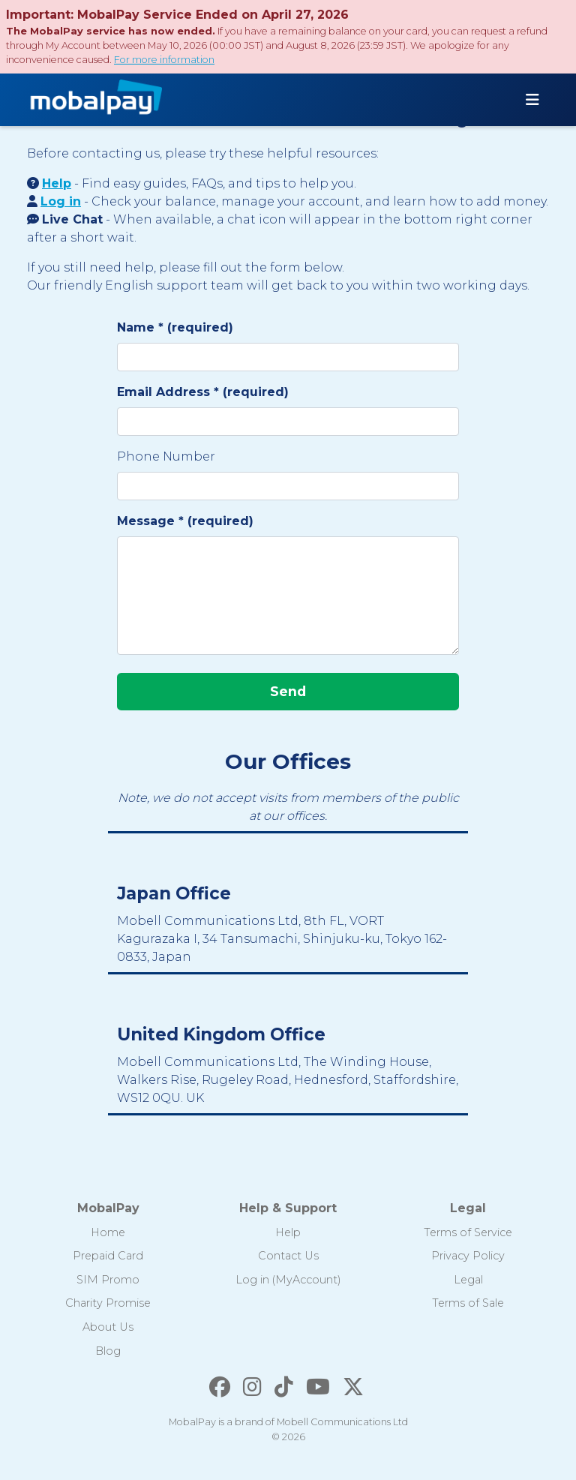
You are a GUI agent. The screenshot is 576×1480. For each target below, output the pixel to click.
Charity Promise (108, 1303)
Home (108, 1232)
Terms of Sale (468, 1303)
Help (56, 183)
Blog (108, 1351)
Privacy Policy (468, 1255)
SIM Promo (108, 1279)
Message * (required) (185, 521)
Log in (60, 201)
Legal (468, 1279)
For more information (164, 59)
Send (288, 691)
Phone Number (166, 456)
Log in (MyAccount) (288, 1279)
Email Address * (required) (203, 392)
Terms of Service (468, 1232)
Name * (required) (175, 327)
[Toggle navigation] (532, 100)
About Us (108, 1327)
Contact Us (288, 1255)
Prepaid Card (108, 1255)
